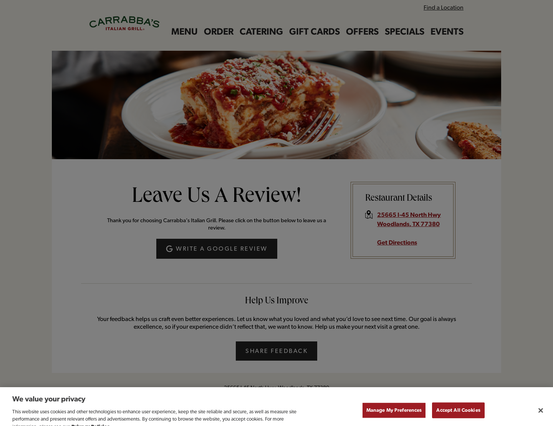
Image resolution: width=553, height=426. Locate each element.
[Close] (540, 414)
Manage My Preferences (394, 414)
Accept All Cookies (458, 414)
